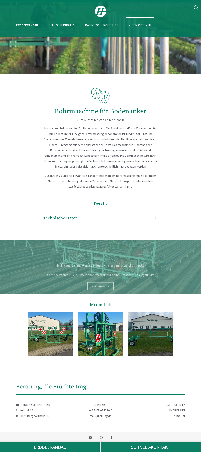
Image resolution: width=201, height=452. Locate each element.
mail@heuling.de (100, 416)
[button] (29, 25)
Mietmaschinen (139, 25)
